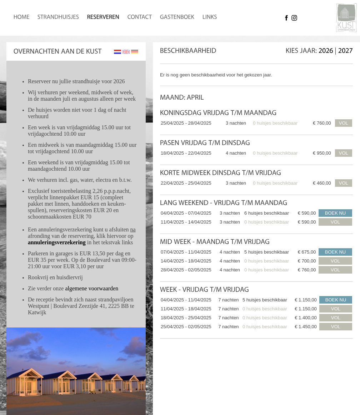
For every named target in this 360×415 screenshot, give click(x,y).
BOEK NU (335, 213)
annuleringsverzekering (57, 242)
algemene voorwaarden (91, 288)
